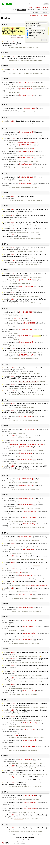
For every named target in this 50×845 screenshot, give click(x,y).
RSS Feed (26, 840)
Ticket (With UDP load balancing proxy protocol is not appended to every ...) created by (23, 784)
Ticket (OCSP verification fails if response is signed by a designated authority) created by (12, 30)
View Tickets (35, 12)
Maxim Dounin (18, 258)
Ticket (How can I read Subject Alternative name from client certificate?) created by (25, 411)
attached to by (24, 777)
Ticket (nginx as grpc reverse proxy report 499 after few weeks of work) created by (24, 300)
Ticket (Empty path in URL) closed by (24, 436)
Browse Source (42, 10)
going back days (33, 26)
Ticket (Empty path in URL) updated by (24, 766)
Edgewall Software (19, 843)
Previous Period (33, 15)
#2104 (33, 148)
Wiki (14, 10)
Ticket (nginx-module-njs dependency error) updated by (11, 43)
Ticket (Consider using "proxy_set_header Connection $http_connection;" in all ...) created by (23, 57)
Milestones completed (34, 32)
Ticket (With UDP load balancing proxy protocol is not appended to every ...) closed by (23, 771)
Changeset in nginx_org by (24, 518)
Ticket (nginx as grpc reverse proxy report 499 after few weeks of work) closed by (24, 217)
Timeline (22, 10)
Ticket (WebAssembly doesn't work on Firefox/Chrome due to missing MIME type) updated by (25, 261)
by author (35, 28)
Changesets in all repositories (36, 31)
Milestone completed (16, 318)
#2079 (37, 457)
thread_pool (18, 572)
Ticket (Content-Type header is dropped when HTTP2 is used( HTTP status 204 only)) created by (24, 392)
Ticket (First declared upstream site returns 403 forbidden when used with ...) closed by (24, 704)
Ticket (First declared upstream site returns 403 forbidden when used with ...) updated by (24, 711)
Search (45, 12)
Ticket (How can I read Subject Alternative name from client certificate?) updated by (25, 385)
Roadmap (31, 10)
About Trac (45, 7)
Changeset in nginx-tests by (24, 512)
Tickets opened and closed (35, 34)
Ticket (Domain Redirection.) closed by (24, 121)
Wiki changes (31, 37)
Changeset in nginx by (22, 499)
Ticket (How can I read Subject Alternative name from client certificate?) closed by (25, 349)
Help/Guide (37, 7)
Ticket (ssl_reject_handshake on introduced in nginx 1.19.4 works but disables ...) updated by (25, 467)
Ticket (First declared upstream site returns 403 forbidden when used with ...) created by (24, 717)
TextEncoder (17, 636)
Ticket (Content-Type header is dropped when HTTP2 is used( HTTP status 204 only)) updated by (24, 377)
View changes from (36, 23)
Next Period (43, 15)
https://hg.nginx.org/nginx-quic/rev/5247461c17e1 (25, 142)
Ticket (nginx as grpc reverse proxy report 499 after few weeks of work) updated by (24, 229)
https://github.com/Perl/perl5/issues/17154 (35, 585)
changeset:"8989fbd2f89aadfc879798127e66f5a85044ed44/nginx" (27, 444)
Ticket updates (32, 35)
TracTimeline (22, 835)
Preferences (28, 7)
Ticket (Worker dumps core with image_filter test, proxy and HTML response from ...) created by (25, 223)
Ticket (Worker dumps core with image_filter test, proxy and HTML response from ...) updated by (25, 210)
